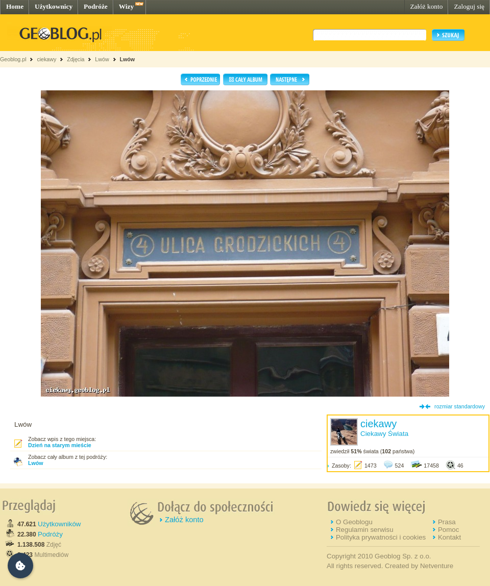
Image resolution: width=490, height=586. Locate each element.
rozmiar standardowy (459, 406)
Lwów (102, 59)
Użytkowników (59, 524)
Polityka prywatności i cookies (381, 537)
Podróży (50, 534)
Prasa (447, 522)
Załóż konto (426, 6)
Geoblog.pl (13, 59)
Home (14, 6)
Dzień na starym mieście (59, 445)
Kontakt (449, 537)
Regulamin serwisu (365, 529)
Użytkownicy (53, 6)
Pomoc (448, 529)
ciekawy (46, 59)
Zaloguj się (469, 6)
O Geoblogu (354, 522)
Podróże (96, 6)
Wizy (126, 6)
